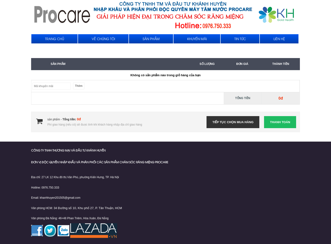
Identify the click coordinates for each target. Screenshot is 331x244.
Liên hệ (279, 39)
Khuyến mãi (197, 39)
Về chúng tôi (103, 39)
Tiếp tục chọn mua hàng (232, 122)
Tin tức (240, 39)
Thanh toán (280, 122)
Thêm (79, 86)
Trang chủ (54, 39)
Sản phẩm (151, 39)
